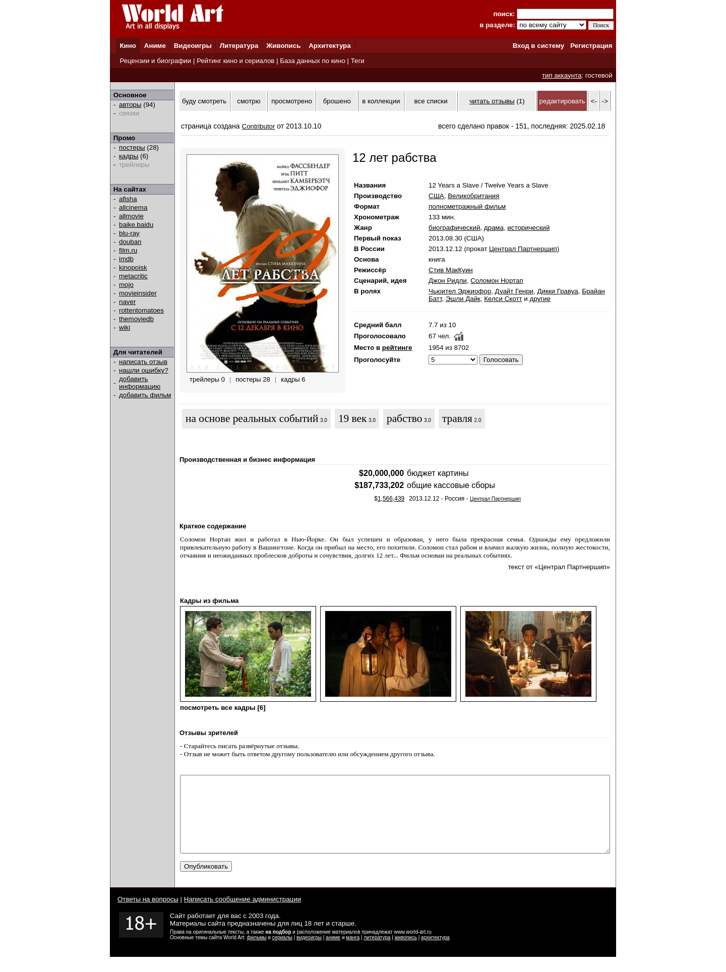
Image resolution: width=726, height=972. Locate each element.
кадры (128, 156)
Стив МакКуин (451, 270)
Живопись (283, 45)
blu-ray (129, 233)
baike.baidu (136, 224)
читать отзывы (492, 101)
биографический (454, 227)
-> (605, 101)
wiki (124, 327)
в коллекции (381, 101)
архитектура (435, 952)
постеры (132, 147)
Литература (239, 45)
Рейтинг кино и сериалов (235, 61)
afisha (128, 199)
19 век (352, 418)
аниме (333, 952)
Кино (127, 45)
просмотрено (291, 101)
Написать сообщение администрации (242, 914)
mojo (126, 284)
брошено (337, 101)
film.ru (128, 250)
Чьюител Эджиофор (460, 291)
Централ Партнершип (523, 249)
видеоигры (309, 952)
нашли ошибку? (143, 370)
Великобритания (473, 196)
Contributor (258, 126)
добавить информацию (139, 382)
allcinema (133, 207)
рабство (404, 418)
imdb (126, 259)
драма (494, 227)
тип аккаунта (562, 75)
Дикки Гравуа (557, 291)
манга (352, 952)
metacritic (133, 276)
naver (127, 302)
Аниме (155, 45)
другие (539, 298)
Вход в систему (538, 45)
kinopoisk (133, 267)
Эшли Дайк (463, 298)
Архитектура (329, 45)
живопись (406, 952)
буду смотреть (204, 101)
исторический (528, 227)
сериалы (282, 952)
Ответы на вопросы (147, 914)
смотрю (248, 101)
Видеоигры (193, 45)
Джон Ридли (448, 280)
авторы (130, 104)
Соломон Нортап (496, 280)
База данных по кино (312, 61)
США (436, 196)
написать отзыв (143, 362)
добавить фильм (145, 395)
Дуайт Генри (514, 291)
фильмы (257, 952)
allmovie (131, 216)
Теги (358, 61)
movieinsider (138, 293)
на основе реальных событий (252, 418)
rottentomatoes (141, 310)
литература (377, 952)
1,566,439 (391, 498)
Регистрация (591, 45)
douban (130, 242)
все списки (431, 101)
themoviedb (136, 319)
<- (594, 101)
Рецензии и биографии (155, 61)
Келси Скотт (503, 298)
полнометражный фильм (467, 206)
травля (457, 418)
